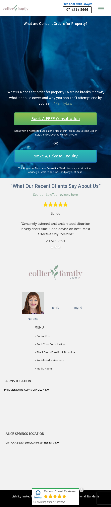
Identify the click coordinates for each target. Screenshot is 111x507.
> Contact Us (42, 336)
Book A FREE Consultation (55, 118)
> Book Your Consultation (49, 344)
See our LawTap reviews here (55, 195)
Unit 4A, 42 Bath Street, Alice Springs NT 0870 (32, 442)
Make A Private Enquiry (55, 156)
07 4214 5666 (77, 10)
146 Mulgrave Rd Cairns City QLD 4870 (26, 389)
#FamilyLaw (62, 103)
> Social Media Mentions (49, 360)
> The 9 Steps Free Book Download (55, 352)
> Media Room (43, 368)
